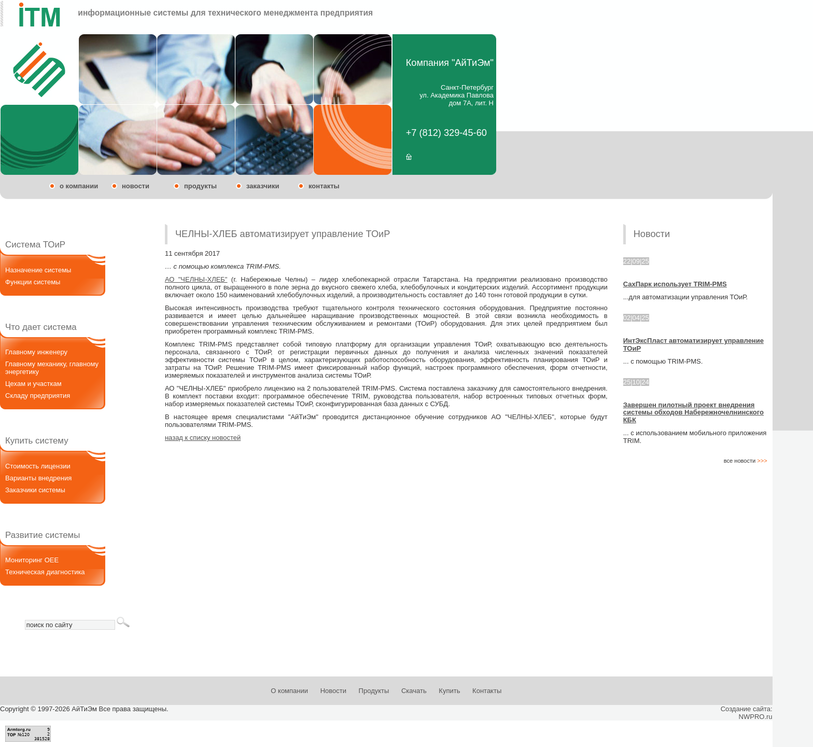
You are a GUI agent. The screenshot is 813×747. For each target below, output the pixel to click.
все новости (745, 461)
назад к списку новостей (203, 437)
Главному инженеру (36, 352)
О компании (289, 691)
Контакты (486, 691)
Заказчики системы (35, 490)
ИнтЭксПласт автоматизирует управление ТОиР (693, 344)
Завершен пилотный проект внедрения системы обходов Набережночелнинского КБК (693, 412)
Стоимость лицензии (38, 466)
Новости (333, 691)
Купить (449, 691)
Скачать (414, 691)
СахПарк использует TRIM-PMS (675, 284)
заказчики (262, 186)
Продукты (374, 691)
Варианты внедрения (38, 478)
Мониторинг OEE (32, 560)
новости (135, 186)
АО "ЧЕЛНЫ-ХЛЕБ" (196, 279)
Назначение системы (38, 270)
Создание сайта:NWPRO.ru (747, 713)
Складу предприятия (37, 395)
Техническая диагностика (45, 572)
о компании (79, 186)
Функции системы (32, 282)
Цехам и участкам (33, 384)
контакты (324, 186)
